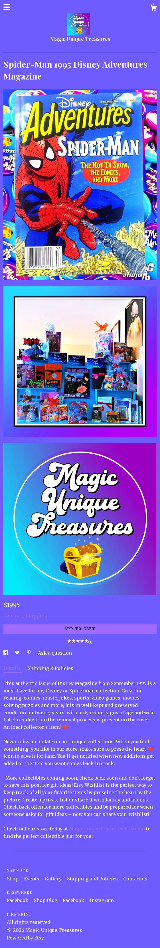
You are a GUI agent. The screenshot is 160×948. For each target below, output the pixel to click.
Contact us (135, 879)
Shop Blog (46, 900)
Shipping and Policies (93, 879)
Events (32, 879)
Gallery (54, 879)
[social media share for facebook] (6, 653)
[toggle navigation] (6, 7)
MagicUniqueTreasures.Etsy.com (107, 829)
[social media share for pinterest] (29, 653)
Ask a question (55, 653)
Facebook (18, 900)
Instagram (102, 900)
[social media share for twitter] (18, 653)
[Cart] (153, 8)
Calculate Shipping (25, 616)
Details (12, 668)
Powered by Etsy (25, 938)
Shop (13, 879)
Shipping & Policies (50, 668)
